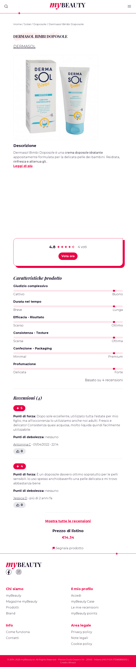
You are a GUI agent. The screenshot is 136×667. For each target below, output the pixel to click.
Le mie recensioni (85, 607)
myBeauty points (84, 613)
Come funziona (18, 632)
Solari (27, 24)
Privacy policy (81, 632)
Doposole (39, 24)
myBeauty (13, 595)
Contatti (12, 638)
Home (17, 24)
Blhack (72, 662)
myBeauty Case (82, 601)
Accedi (76, 595)
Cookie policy (81, 644)
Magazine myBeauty (21, 601)
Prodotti (12, 607)
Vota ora (68, 256)
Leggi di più (23, 166)
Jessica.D (20, 498)
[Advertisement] (68, 197)
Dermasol (24, 46)
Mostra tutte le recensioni (68, 521)
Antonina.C (22, 444)
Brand (10, 613)
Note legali (79, 638)
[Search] (6, 6)
